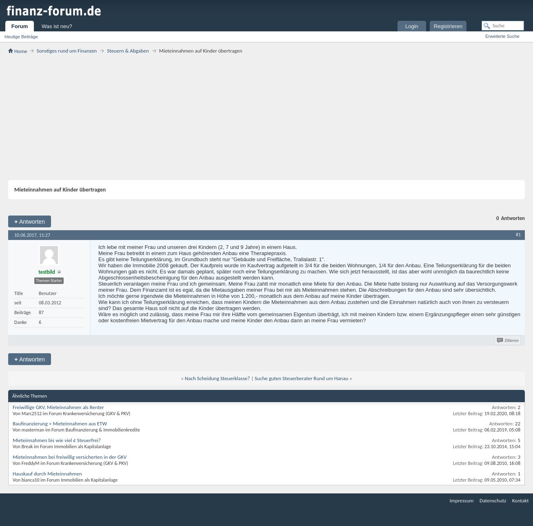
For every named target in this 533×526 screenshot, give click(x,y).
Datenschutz (493, 500)
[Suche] (503, 26)
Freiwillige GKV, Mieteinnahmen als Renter (58, 407)
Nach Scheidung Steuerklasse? (217, 378)
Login (411, 26)
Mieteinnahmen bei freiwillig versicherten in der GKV (70, 457)
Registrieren (448, 26)
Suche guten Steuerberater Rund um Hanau (301, 378)
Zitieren (508, 340)
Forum (19, 26)
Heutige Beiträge (21, 36)
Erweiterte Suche (502, 36)
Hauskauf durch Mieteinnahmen (47, 474)
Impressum (462, 500)
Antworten (29, 221)
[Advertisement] (266, 117)
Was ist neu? (57, 26)
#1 (518, 235)
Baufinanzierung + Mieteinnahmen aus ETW (60, 423)
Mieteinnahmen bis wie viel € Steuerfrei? (57, 440)
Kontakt (520, 500)
